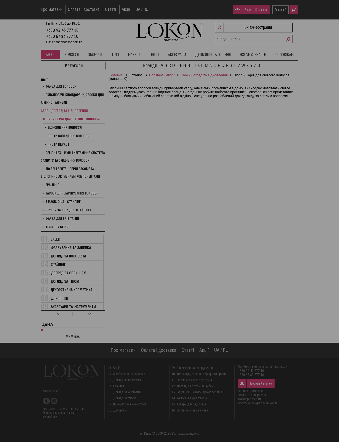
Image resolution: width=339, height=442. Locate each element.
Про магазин (51, 10)
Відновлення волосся (65, 127)
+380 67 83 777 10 (62, 36)
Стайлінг (58, 265)
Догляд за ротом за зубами (196, 385)
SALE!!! (50, 54)
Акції (126, 10)
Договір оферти (249, 399)
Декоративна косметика (71, 290)
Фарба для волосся (60, 86)
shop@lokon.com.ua (69, 42)
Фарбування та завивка (71, 248)
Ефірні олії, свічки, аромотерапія (199, 391)
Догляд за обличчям (68, 273)
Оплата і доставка (83, 10)
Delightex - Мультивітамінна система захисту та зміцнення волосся (73, 157)
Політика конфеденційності (257, 403)
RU (146, 10)
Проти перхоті (59, 144)
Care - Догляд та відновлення (204, 75)
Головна (116, 75)
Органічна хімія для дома (194, 379)
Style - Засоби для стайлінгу (68, 210)
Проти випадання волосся (69, 136)
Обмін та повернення (252, 395)
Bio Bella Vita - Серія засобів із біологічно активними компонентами (70, 173)
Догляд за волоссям (68, 256)
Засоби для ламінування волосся (71, 193)
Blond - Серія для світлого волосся (71, 119)
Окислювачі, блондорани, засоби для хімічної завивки (72, 99)
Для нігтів (59, 298)
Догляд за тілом (65, 281)
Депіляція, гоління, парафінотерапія (201, 373)
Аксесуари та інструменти (73, 307)
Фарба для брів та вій (62, 218)
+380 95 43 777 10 (62, 30)
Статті (110, 10)
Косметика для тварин (192, 397)
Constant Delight (161, 75)
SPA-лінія (52, 185)
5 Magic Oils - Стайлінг (63, 202)
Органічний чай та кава (192, 410)
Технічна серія (57, 227)
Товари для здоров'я (191, 404)
